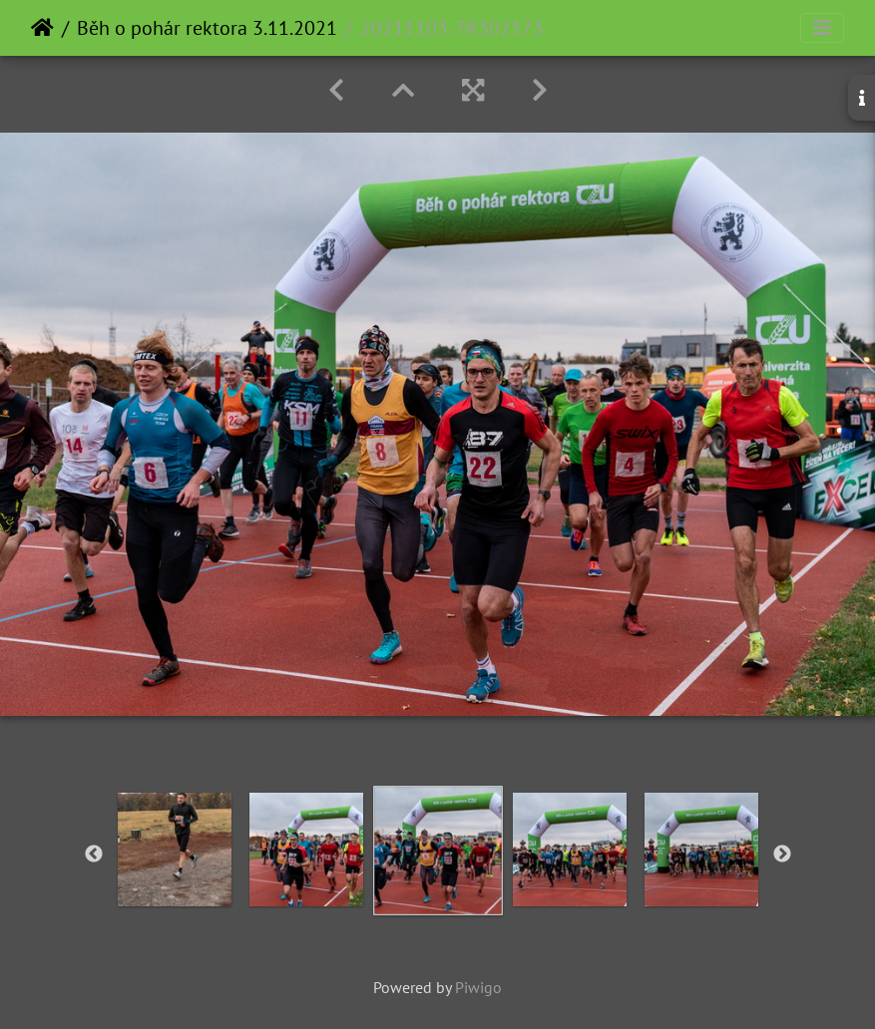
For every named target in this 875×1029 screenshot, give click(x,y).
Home (42, 28)
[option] (174, 849)
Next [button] (782, 854)
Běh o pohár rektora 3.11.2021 (207, 28)
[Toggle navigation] (822, 28)
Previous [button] (94, 854)
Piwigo (478, 987)
